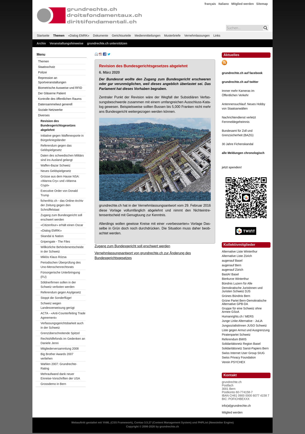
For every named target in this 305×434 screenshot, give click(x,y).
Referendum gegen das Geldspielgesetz (56, 148)
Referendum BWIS (234, 339)
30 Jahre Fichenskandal (237, 144)
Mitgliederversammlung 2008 (60, 348)
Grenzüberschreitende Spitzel (60, 333)
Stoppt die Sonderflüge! (56, 297)
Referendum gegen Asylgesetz (61, 292)
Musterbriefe (172, 35)
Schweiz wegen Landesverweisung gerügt (58, 305)
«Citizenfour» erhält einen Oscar (62, 225)
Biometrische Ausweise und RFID (60, 87)
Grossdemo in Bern (53, 384)
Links (216, 35)
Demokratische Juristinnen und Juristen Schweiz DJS (242, 289)
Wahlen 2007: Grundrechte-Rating (59, 366)
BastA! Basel (230, 274)
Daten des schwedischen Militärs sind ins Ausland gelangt (62, 158)
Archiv (41, 43)
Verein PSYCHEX (233, 362)
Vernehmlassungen (197, 35)
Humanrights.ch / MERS (238, 316)
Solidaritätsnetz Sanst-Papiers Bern (245, 348)
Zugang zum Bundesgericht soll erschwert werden (132, 246)
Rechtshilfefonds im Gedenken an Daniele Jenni (63, 341)
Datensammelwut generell (55, 104)
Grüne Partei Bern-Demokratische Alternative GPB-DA (244, 302)
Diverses (44, 115)
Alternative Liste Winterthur (239, 251)
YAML (106, 422)
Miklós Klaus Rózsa (54, 257)
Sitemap (262, 3)
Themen (59, 35)
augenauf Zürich (232, 269)
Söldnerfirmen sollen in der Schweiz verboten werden (58, 284)
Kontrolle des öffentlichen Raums (60, 98)
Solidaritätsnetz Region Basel (241, 343)
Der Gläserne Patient (52, 93)
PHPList (203, 422)
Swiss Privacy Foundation (239, 357)
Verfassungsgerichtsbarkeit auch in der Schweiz (62, 325)
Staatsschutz (46, 67)
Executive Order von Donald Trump (59, 193)
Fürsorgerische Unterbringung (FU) (60, 275)
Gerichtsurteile (121, 35)
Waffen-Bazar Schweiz (56, 165)
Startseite (43, 35)
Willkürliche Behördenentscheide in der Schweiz (62, 249)
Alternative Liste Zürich (237, 256)
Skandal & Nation (52, 236)
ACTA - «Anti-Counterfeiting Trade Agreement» (63, 315)
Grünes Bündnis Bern (236, 296)
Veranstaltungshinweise (66, 43)
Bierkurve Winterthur (235, 278)
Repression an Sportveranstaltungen (52, 80)
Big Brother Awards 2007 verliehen (57, 356)
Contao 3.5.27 (143, 422)
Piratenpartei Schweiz (236, 334)
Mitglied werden (242, 3)
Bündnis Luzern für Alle (237, 283)
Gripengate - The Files (55, 241)
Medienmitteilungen (147, 35)
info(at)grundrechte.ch (236, 405)
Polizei (42, 72)
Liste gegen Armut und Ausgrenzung (246, 330)
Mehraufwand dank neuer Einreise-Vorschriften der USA (60, 376)
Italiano (223, 3)
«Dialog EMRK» (78, 35)
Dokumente (100, 35)
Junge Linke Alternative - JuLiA (242, 321)
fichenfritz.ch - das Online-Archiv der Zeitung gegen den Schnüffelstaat (62, 205)
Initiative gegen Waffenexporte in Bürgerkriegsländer (62, 138)
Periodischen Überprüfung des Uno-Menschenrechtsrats (61, 265)
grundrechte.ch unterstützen (107, 43)
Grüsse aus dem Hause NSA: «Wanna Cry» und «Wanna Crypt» (60, 181)
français (210, 3)
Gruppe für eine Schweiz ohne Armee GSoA (242, 310)
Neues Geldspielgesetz (56, 171)
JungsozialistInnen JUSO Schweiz (244, 325)
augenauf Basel (232, 260)
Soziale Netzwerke (50, 109)
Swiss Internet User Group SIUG (243, 353)
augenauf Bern (231, 265)
